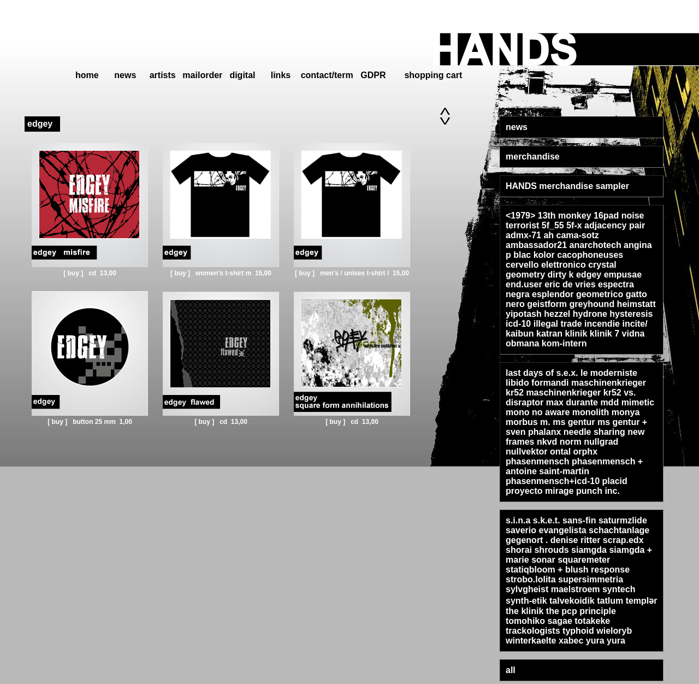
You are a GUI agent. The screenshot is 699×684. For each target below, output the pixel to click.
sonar (543, 559)
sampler (612, 186)
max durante (572, 402)
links (281, 75)
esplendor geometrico (577, 294)
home (87, 75)
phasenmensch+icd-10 (553, 481)
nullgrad (601, 441)
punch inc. (598, 491)
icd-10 (518, 323)
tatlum (610, 600)
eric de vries (569, 284)
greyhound (591, 304)
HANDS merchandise (549, 186)
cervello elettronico (546, 264)
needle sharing (594, 432)
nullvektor (526, 451)
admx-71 (523, 235)
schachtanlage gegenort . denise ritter (577, 535)
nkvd (547, 441)
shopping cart (433, 75)
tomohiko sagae (539, 621)
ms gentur (574, 422)
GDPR (373, 75)
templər (641, 600)
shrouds (551, 550)
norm (571, 441)
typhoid (578, 630)
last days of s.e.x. (542, 373)
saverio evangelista (546, 530)
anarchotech (595, 245)
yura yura (605, 640)
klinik (576, 333)
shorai (519, 550)
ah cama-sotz (571, 235)
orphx (585, 451)
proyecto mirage (539, 491)
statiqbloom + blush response (568, 569)
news (125, 75)
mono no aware (538, 412)
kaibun (520, 333)
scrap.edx (623, 540)
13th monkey (564, 215)
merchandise (533, 156)
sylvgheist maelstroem (554, 589)
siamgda (589, 550)
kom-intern (564, 343)
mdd (609, 402)
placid (614, 481)
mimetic (637, 402)
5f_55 (553, 225)
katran (549, 333)
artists (163, 75)
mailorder (202, 75)
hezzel (557, 314)
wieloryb (614, 630)
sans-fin (579, 520)
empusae (623, 274)
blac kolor (534, 255)
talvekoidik (572, 600)
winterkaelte (531, 640)
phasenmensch (537, 461)
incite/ (634, 323)
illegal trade (558, 323)
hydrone (590, 314)
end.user (524, 284)
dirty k (560, 274)
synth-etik (526, 600)
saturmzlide (623, 520)
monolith (590, 412)
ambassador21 (536, 245)
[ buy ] (74, 273)
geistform (547, 304)
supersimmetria (590, 579)
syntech (618, 589)
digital (242, 75)
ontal (560, 451)
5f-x (574, 225)
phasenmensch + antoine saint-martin (574, 466)
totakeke (592, 621)
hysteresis (631, 314)
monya (626, 412)
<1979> (520, 215)
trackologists (533, 630)
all (511, 670)
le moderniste (608, 373)
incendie (602, 323)
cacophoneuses (590, 255)
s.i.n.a (518, 520)
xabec (571, 640)
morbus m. (528, 422)
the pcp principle (581, 611)
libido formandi (537, 382)
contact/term (327, 75)
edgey (588, 274)
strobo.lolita (531, 579)
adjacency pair (614, 225)
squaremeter (584, 559)
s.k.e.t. (546, 520)
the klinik (524, 611)
